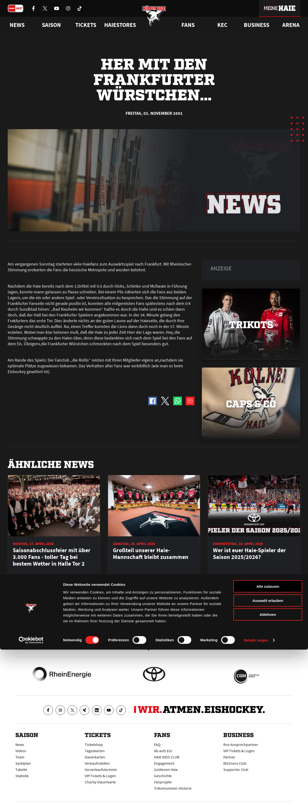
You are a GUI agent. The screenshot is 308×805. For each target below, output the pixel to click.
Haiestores (120, 25)
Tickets (85, 25)
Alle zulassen (267, 742)
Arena (291, 25)
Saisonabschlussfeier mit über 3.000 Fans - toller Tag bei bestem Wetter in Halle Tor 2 (51, 557)
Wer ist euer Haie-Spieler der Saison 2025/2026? (249, 553)
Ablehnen (268, 770)
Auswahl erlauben (267, 756)
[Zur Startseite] (154, 20)
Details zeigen (256, 795)
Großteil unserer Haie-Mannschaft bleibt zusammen (150, 553)
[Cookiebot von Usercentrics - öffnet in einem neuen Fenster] (31, 795)
